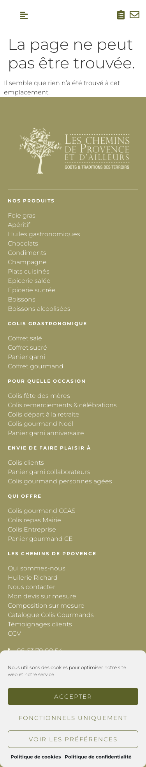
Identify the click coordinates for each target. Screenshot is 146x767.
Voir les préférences (73, 739)
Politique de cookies (36, 757)
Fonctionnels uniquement (73, 718)
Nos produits (31, 201)
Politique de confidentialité (98, 757)
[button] (24, 15)
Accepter (73, 696)
